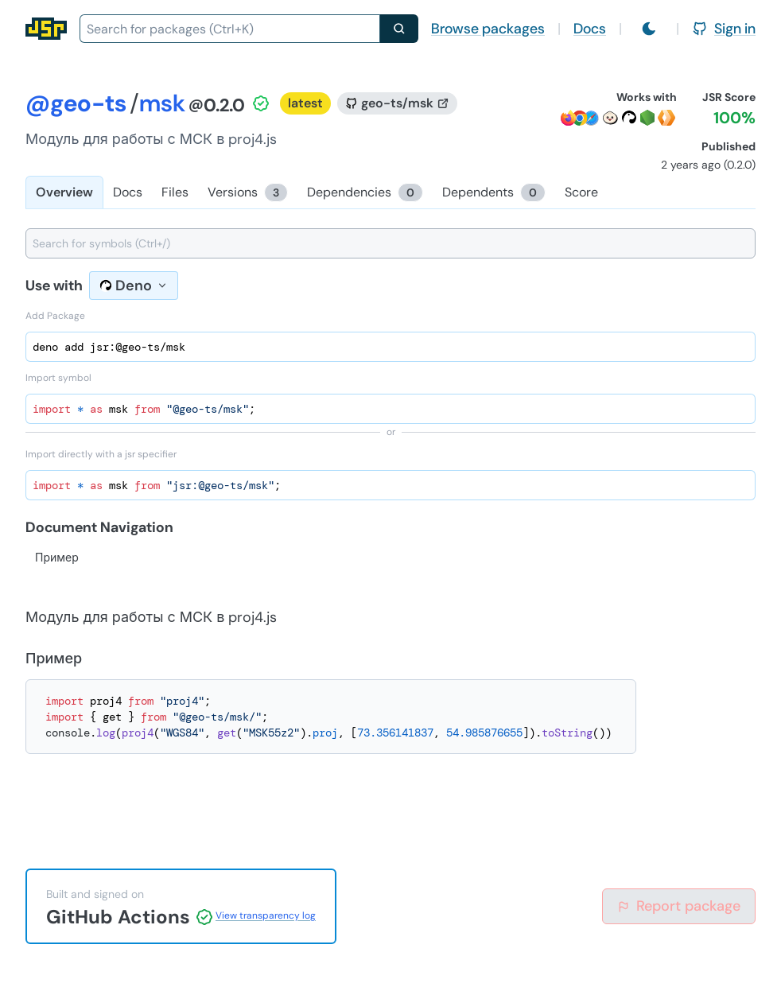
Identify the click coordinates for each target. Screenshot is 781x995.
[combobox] (230, 28)
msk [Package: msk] (162, 103)
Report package (678, 905)
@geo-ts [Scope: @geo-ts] (75, 103)
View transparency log (266, 915)
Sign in (724, 28)
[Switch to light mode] (649, 28)
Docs (589, 28)
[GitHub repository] (397, 103)
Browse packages (488, 28)
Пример (57, 557)
